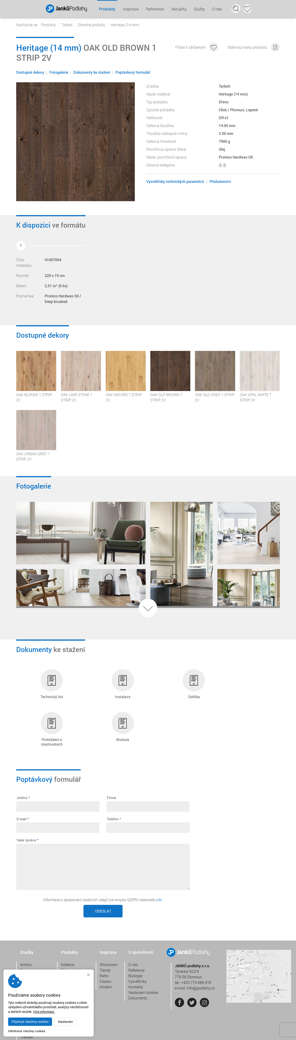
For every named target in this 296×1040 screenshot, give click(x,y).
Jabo (24, 958)
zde (159, 860)
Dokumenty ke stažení (92, 72)
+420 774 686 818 (196, 943)
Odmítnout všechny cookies (26, 1031)
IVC (23, 952)
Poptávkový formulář (133, 72)
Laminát (67, 936)
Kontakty (135, 947)
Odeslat (103, 871)
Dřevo (66, 930)
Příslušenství (220, 181)
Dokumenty (137, 958)
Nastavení (65, 1021)
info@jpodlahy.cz (201, 948)
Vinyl (65, 947)
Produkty (107, 9)
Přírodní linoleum (75, 941)
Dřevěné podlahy (91, 24)
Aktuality (178, 9)
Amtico (26, 924)
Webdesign (261, 1033)
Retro (104, 936)
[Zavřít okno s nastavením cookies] (88, 975)
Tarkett (66, 24)
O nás (217, 9)
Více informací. (44, 1011)
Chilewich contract (35, 947)
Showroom (108, 924)
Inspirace (131, 9)
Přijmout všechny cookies (30, 1021)
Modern (106, 947)
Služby (199, 9)
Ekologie (135, 936)
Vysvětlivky (137, 941)
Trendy (105, 930)
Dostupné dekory (30, 72)
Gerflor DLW (29, 941)
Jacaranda (29, 963)
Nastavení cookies (143, 952)
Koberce (67, 924)
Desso (25, 936)
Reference (155, 9)
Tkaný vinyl (70, 952)
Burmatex (28, 930)
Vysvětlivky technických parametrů (175, 181)
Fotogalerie (59, 72)
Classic (105, 941)
